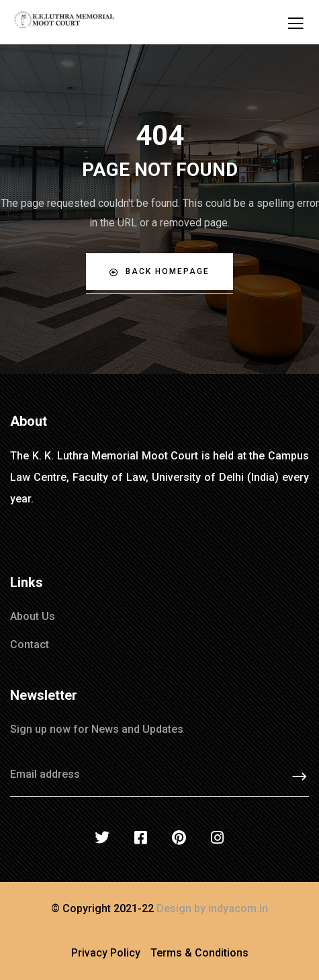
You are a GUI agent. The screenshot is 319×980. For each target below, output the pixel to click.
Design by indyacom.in (212, 908)
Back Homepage (159, 272)
